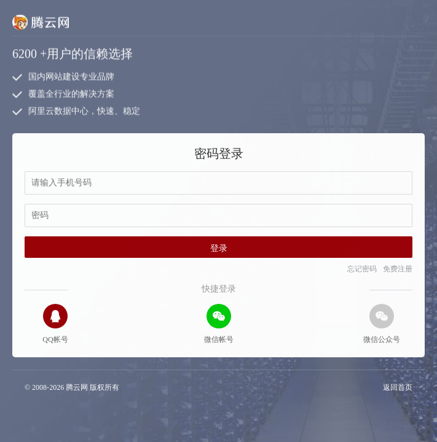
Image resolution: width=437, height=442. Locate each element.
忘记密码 (362, 269)
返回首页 (397, 387)
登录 (218, 248)
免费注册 (397, 269)
